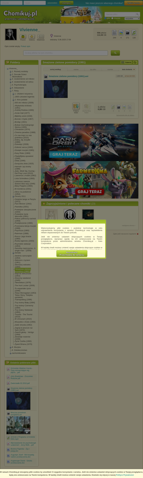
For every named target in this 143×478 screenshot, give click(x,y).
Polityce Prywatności (125, 475)
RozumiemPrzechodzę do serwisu (72, 253)
